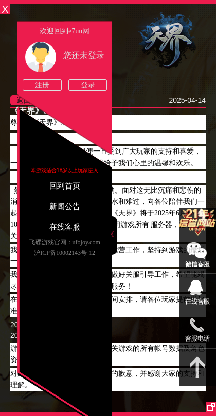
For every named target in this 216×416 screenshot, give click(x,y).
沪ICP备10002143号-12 (64, 252)
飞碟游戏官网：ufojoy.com (64, 242)
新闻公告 (64, 206)
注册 (42, 85)
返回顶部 (197, 367)
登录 (88, 85)
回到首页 (64, 186)
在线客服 (64, 227)
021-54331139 (197, 330)
